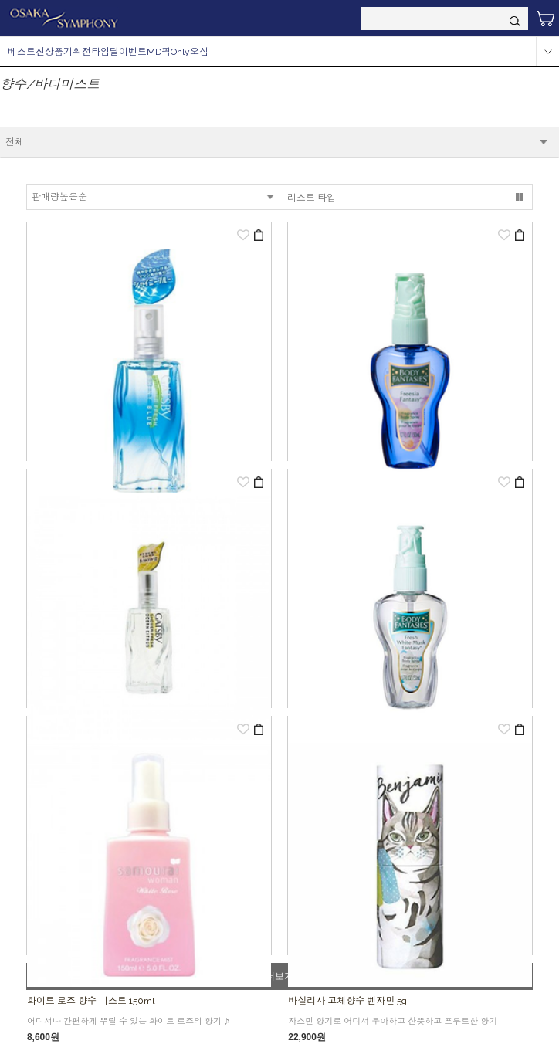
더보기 (279, 976)
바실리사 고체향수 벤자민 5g (347, 1000)
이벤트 (133, 51)
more (547, 51)
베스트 (22, 51)
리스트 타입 (311, 197)
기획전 (77, 51)
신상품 (49, 51)
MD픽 (159, 51)
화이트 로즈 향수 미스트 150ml (90, 1000)
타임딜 (105, 51)
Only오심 (189, 51)
